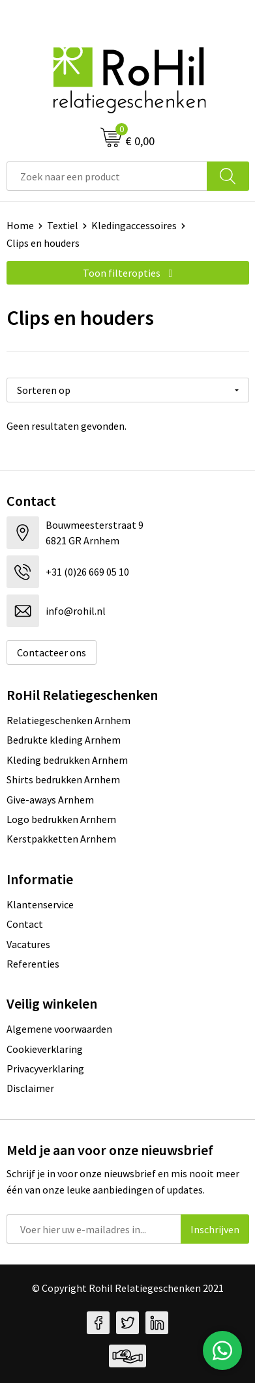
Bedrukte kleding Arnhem (64, 739)
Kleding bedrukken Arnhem (67, 759)
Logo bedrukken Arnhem (61, 819)
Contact (25, 923)
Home (20, 225)
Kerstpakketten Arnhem (61, 838)
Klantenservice (40, 904)
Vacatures (28, 944)
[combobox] (107, 176)
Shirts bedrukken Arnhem (63, 779)
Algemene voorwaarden (59, 1028)
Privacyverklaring (45, 1068)
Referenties (33, 963)
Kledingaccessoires (134, 225)
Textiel (62, 225)
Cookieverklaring (45, 1048)
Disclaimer (30, 1088)
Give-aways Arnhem (50, 799)
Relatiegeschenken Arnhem (68, 720)
